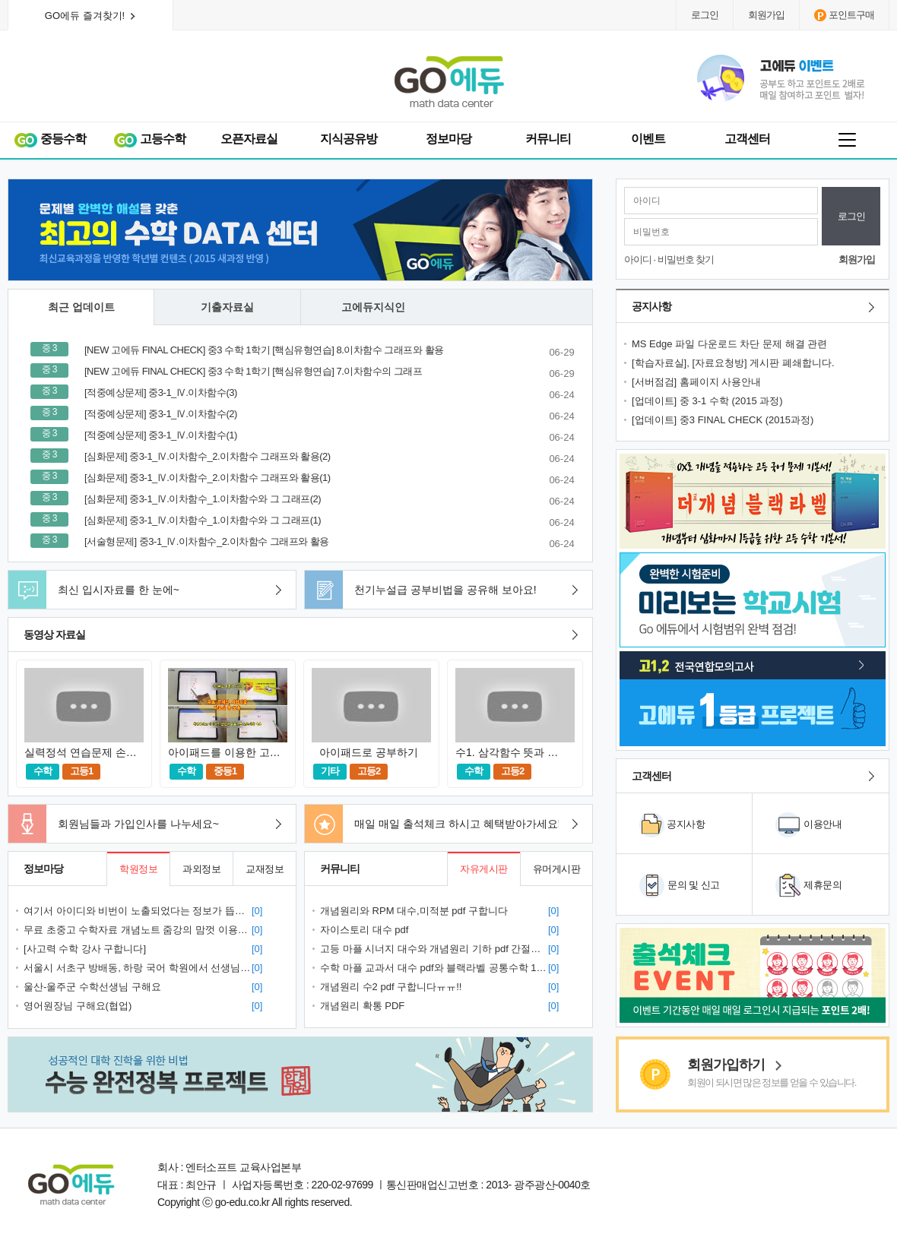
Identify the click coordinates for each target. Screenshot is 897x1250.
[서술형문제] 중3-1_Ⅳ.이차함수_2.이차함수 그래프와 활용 (207, 541)
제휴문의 (822, 885)
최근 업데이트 (81, 307)
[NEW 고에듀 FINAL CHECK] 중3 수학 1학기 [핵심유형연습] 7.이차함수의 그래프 (254, 371)
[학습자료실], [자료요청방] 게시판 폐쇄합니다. (734, 363)
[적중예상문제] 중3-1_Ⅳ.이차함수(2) (161, 413)
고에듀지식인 (373, 307)
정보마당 (448, 138)
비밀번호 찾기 (686, 259)
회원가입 (766, 15)
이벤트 (648, 138)
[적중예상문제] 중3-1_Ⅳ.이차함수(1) (161, 435)
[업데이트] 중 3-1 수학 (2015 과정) (710, 401)
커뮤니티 (548, 138)
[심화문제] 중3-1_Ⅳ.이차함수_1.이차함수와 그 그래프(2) (203, 499)
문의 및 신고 (693, 885)
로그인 (704, 15)
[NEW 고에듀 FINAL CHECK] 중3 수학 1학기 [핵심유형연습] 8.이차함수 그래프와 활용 (265, 350)
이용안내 (822, 824)
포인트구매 (844, 15)
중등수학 (50, 139)
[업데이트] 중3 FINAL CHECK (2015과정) (724, 420)
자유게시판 (484, 869)
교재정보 (265, 869)
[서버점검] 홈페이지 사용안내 (699, 382)
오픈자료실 (248, 138)
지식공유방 (348, 138)
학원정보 (138, 869)
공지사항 (686, 824)
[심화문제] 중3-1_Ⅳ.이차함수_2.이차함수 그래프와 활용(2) (208, 456)
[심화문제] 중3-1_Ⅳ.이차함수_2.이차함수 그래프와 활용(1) (208, 477)
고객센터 (747, 138)
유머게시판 (557, 869)
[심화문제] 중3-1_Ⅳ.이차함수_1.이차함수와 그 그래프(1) (203, 520)
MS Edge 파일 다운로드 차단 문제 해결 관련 (731, 344)
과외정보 (201, 869)
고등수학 (149, 139)
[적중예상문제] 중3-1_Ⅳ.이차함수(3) (161, 392)
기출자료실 (227, 307)
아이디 (637, 259)
